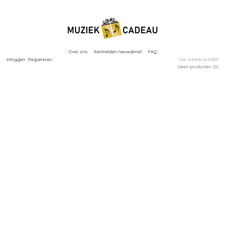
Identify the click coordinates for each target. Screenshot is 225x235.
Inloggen (16, 59)
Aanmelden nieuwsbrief (118, 51)
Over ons (77, 51)
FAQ (152, 51)
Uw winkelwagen (198, 59)
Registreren (40, 59)
